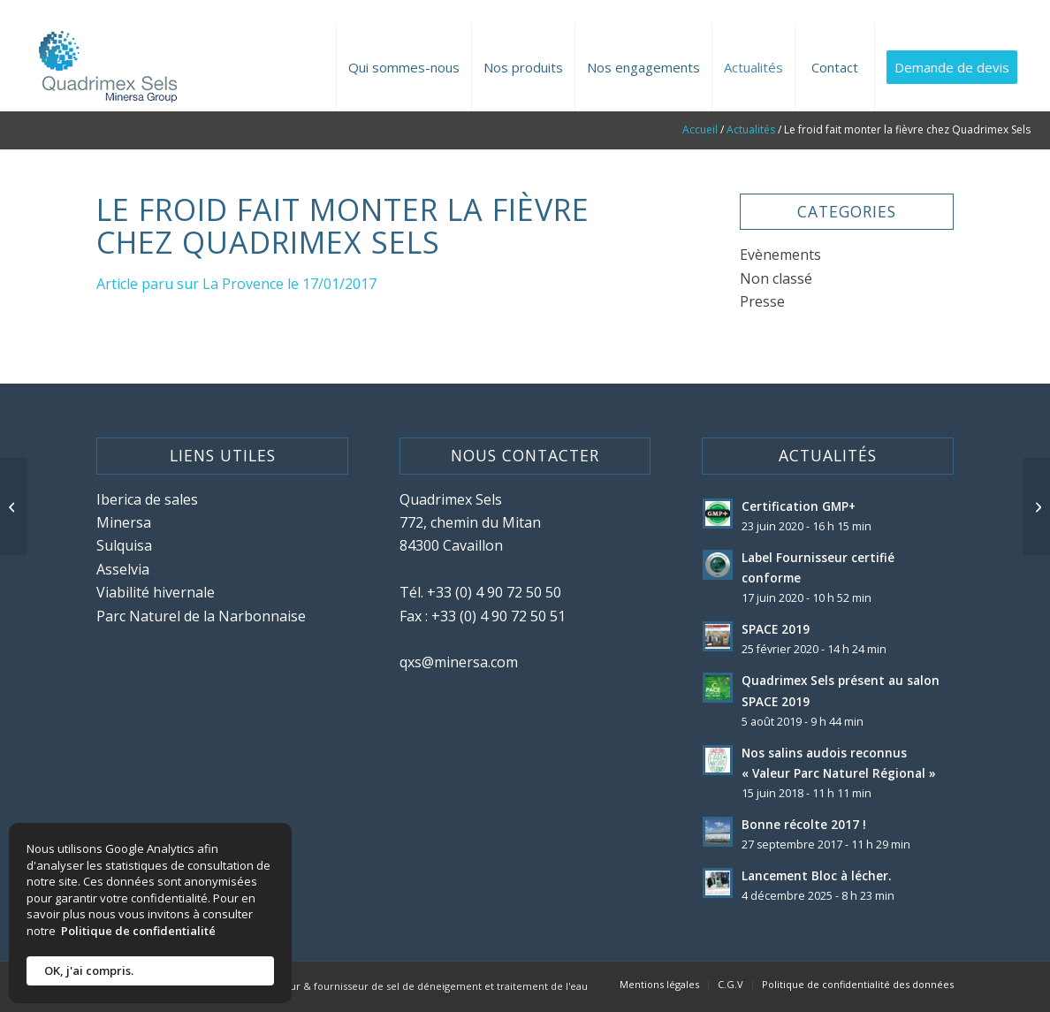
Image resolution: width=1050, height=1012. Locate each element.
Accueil (700, 129)
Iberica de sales (147, 499)
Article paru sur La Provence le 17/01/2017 (236, 283)
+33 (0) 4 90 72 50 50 (494, 592)
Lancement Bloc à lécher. (816, 875)
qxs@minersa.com (458, 662)
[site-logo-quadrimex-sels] (105, 67)
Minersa (123, 522)
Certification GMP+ (799, 506)
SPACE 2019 (776, 628)
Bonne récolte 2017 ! (804, 824)
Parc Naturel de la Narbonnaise (201, 616)
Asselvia (122, 569)
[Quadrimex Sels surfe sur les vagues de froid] (1036, 506)
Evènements (780, 254)
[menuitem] (403, 67)
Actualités (751, 129)
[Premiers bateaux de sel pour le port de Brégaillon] (13, 506)
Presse (762, 301)
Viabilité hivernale (155, 592)
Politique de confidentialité (138, 931)
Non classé (776, 278)
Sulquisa (124, 545)
